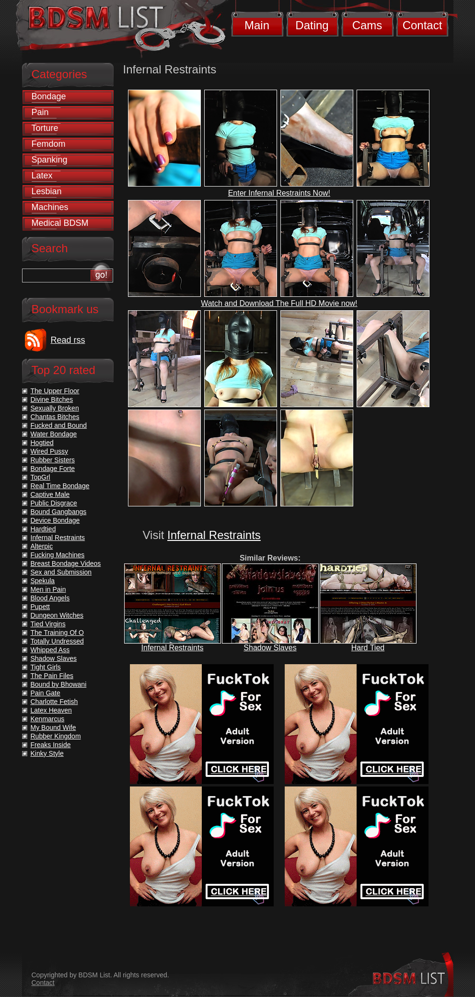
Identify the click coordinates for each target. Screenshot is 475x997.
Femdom (49, 144)
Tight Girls (46, 667)
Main (256, 25)
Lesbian (47, 191)
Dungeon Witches (57, 615)
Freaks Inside (51, 745)
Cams (367, 25)
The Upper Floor (55, 391)
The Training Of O (57, 632)
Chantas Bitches (55, 417)
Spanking (50, 159)
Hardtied (43, 529)
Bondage (49, 96)
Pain (40, 112)
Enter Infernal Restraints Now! (279, 193)
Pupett (40, 606)
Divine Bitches (52, 399)
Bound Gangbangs (59, 512)
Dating (311, 25)
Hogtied (42, 442)
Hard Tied (367, 648)
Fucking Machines (58, 555)
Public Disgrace (54, 503)
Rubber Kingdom (56, 736)
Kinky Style (47, 753)
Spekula (43, 581)
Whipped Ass (50, 650)
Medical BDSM (60, 223)
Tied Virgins (48, 624)
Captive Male (50, 494)
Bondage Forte (53, 468)
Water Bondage (54, 434)
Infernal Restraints (214, 534)
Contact (422, 25)
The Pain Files (52, 676)
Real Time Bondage (60, 486)
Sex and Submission (61, 572)
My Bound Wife (53, 727)
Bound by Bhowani (59, 684)
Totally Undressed (57, 641)
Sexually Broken (55, 408)
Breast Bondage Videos (66, 563)
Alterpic (42, 546)
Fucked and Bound (59, 425)
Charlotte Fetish (54, 701)
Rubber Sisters (53, 460)
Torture (45, 128)
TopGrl (40, 477)
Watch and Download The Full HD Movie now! (279, 303)
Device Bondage (55, 520)
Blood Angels (50, 598)
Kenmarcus (48, 719)
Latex (42, 175)
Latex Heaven (51, 710)
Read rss (68, 340)
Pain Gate (45, 693)
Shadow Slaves (269, 648)
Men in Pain (48, 589)
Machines (50, 207)
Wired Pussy (50, 451)
